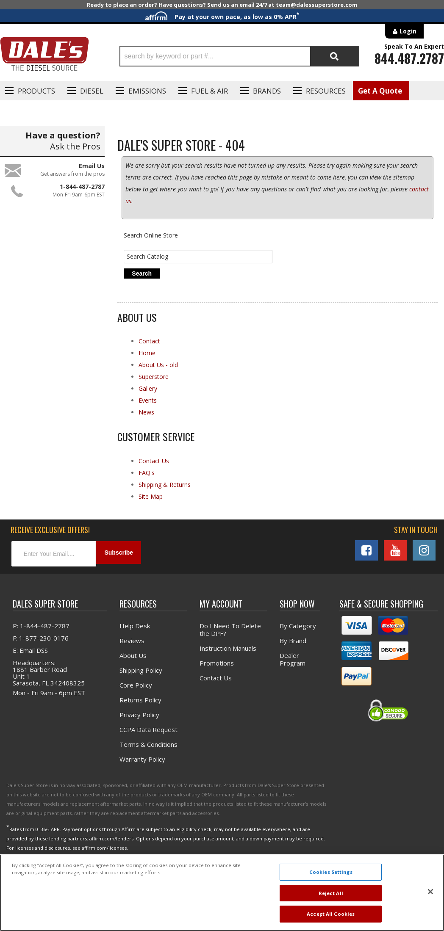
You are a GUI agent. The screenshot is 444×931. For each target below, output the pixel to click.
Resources (326, 91)
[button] (239, 56)
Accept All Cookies (331, 914)
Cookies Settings (330, 872)
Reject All (331, 893)
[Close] (430, 891)
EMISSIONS (147, 91)
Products (36, 91)
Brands (267, 91)
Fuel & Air (209, 91)
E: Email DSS (30, 656)
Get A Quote (380, 91)
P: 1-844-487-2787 (41, 632)
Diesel (91, 91)
